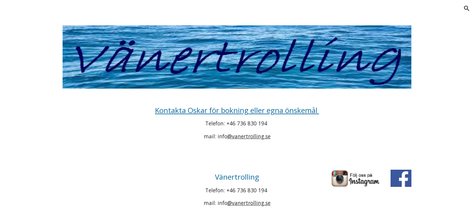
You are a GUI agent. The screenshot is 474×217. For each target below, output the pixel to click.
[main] (237, 123)
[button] (466, 8)
